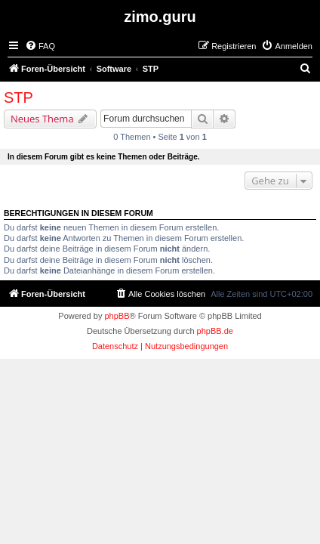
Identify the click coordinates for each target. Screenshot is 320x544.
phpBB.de (215, 330)
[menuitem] (40, 46)
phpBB (116, 315)
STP (18, 97)
